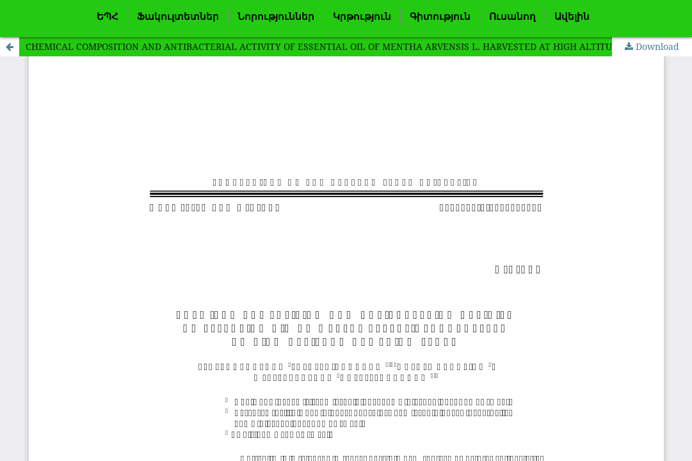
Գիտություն (440, 17)
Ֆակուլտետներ (178, 17)
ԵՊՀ (107, 17)
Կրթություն (362, 17)
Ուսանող (512, 17)
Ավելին (572, 17)
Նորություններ (275, 17)
